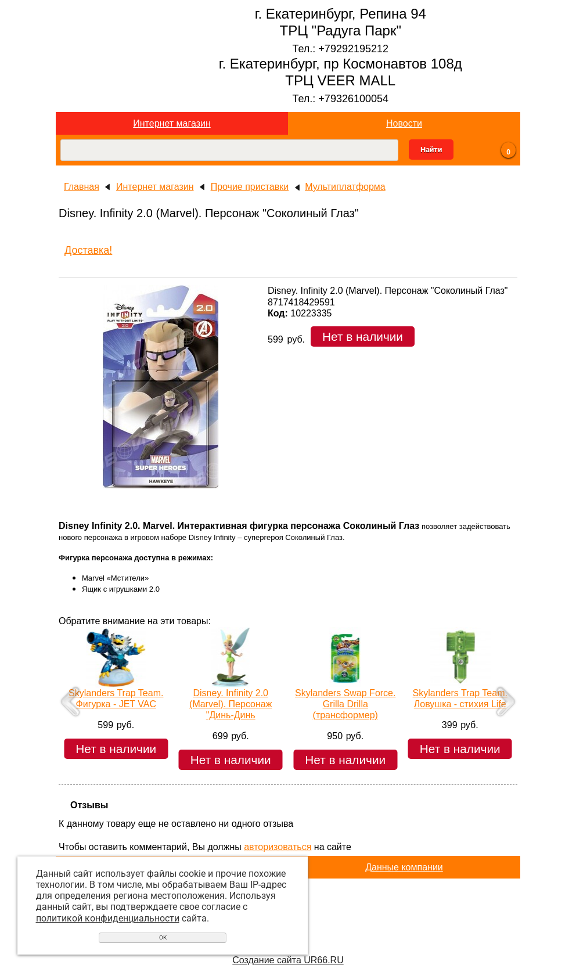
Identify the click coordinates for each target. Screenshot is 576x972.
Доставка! (88, 250)
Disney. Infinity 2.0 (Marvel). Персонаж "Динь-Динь (230, 704)
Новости (404, 123)
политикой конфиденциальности (107, 918)
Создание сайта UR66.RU (287, 960)
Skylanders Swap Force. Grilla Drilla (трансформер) (345, 704)
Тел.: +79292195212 (340, 49)
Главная (81, 187)
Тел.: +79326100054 (340, 99)
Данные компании (404, 867)
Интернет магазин (171, 123)
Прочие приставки (250, 187)
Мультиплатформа (345, 187)
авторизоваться (277, 847)
